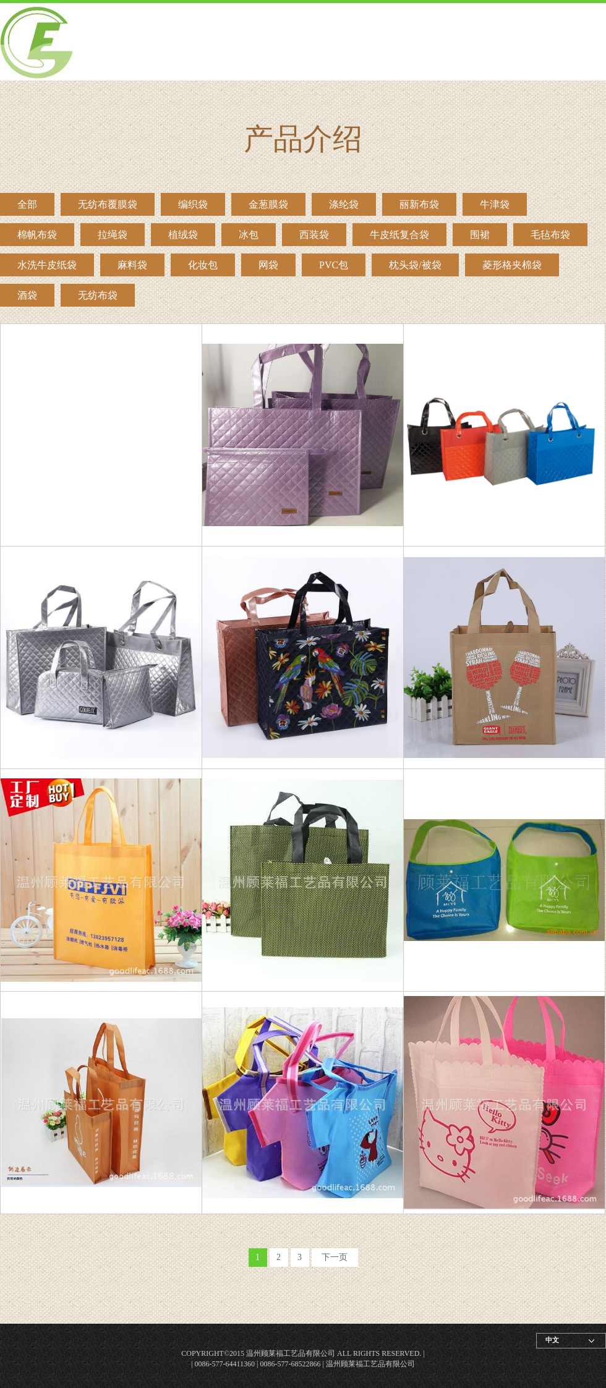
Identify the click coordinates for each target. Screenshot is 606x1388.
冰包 (248, 234)
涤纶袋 (344, 204)
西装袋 (314, 234)
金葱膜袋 (268, 204)
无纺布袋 (97, 295)
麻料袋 (132, 265)
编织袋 (193, 204)
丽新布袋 (419, 204)
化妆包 (203, 265)
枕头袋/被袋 (415, 265)
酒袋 (27, 295)
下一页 (335, 1257)
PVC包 (333, 265)
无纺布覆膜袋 (107, 204)
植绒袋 (183, 234)
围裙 (480, 234)
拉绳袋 (112, 234)
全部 (27, 204)
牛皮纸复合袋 (399, 234)
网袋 (268, 265)
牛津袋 (495, 204)
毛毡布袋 (550, 234)
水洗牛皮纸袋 (47, 265)
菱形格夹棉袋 (512, 265)
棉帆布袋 (37, 234)
